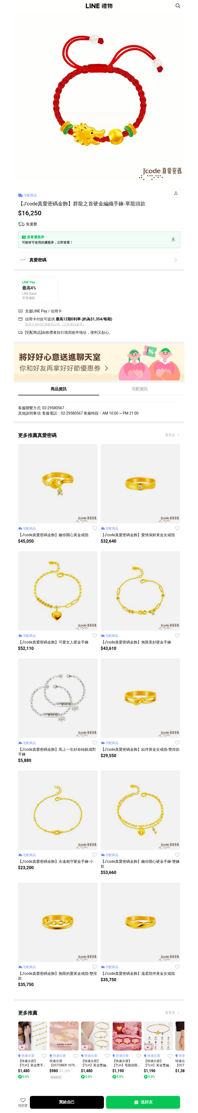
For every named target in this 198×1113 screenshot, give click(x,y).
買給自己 (67, 1102)
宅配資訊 (140, 389)
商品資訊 (59, 389)
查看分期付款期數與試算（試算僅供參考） (55, 324)
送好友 (143, 1102)
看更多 (170, 435)
